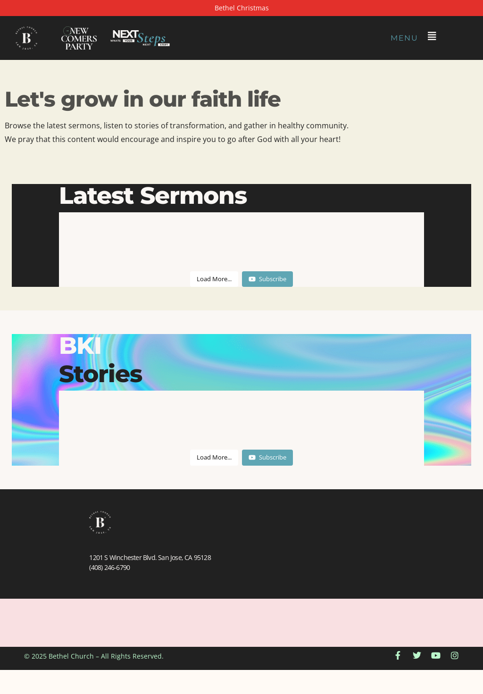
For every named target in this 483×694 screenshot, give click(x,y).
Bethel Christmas (242, 7)
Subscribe (267, 279)
